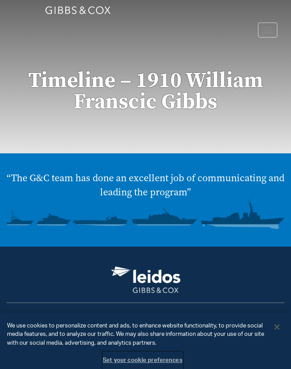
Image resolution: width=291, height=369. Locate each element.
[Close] (277, 329)
